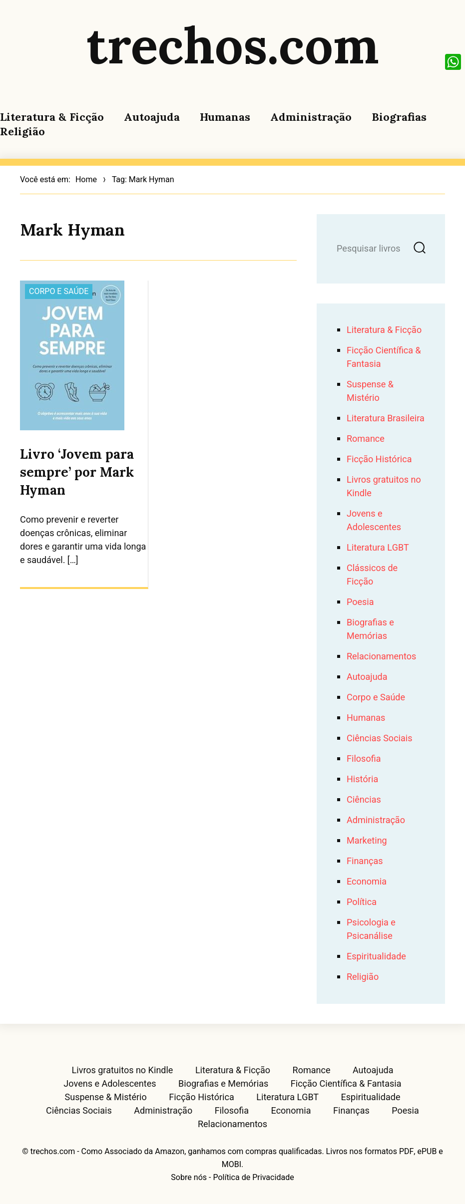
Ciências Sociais (380, 738)
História (362, 779)
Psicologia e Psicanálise (371, 929)
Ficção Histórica (379, 459)
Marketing (367, 841)
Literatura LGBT (378, 548)
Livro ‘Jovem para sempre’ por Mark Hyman (77, 472)
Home (86, 180)
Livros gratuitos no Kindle (122, 1071)
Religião (22, 131)
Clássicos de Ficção (372, 575)
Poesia (360, 602)
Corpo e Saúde (58, 292)
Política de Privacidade (253, 1178)
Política (362, 902)
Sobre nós (189, 1178)
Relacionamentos (381, 656)
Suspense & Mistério (370, 391)
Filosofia (364, 759)
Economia (367, 882)
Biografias (399, 117)
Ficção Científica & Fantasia (346, 1084)
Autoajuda (152, 117)
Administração (311, 117)
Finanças (365, 861)
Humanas (225, 117)
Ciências (364, 800)
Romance (366, 439)
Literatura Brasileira (386, 418)
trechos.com (232, 45)
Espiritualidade (376, 956)
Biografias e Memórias (370, 629)
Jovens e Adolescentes (374, 520)
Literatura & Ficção (52, 117)
